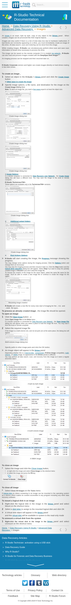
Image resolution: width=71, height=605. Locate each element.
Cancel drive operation (14, 269)
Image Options (12, 174)
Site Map (35, 596)
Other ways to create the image (19, 82)
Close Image (37, 468)
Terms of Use (13, 590)
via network (56, 53)
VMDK (15, 355)
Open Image (18, 317)
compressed (39, 353)
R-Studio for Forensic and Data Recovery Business (28, 556)
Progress (46, 258)
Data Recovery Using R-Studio (32, 25)
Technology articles (12, 575)
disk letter (17, 509)
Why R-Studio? (12, 552)
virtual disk (17, 515)
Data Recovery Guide (15, 547)
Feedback (13, 596)
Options (58, 263)
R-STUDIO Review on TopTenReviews (23, 560)
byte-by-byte (29, 353)
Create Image (63, 77)
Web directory (59, 575)
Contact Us (57, 590)
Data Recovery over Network (44, 176)
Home (6, 25)
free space (37, 89)
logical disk (8, 493)
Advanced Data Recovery (18, 29)
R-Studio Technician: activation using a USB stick (27, 543)
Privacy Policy (35, 590)
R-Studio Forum (57, 596)
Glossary (35, 575)
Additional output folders (20, 221)
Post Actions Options (19, 255)
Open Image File (63, 322)
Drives (55, 36)
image (7, 36)
